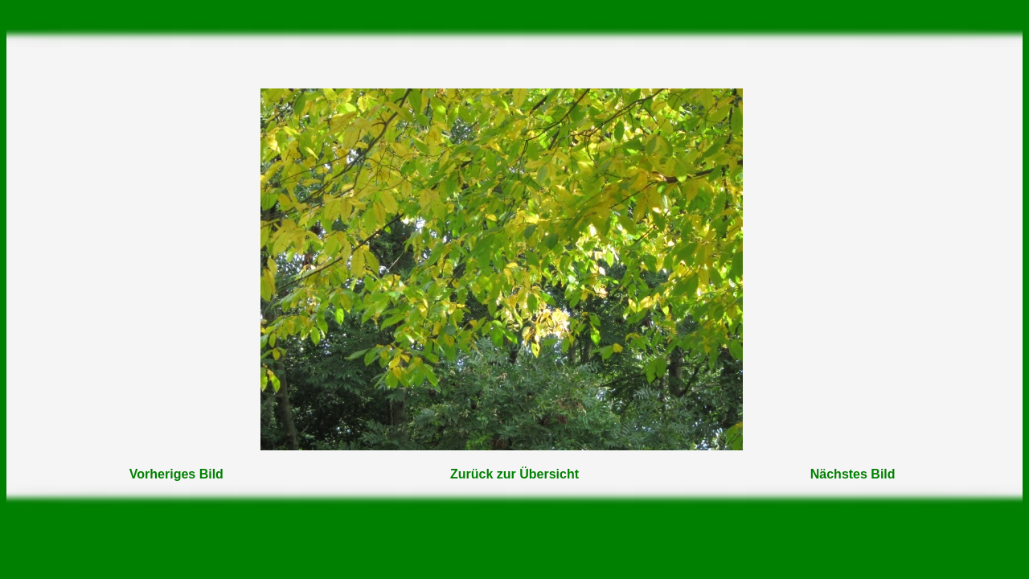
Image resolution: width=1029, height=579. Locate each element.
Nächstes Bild (853, 474)
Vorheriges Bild (176, 474)
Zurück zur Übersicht (514, 474)
